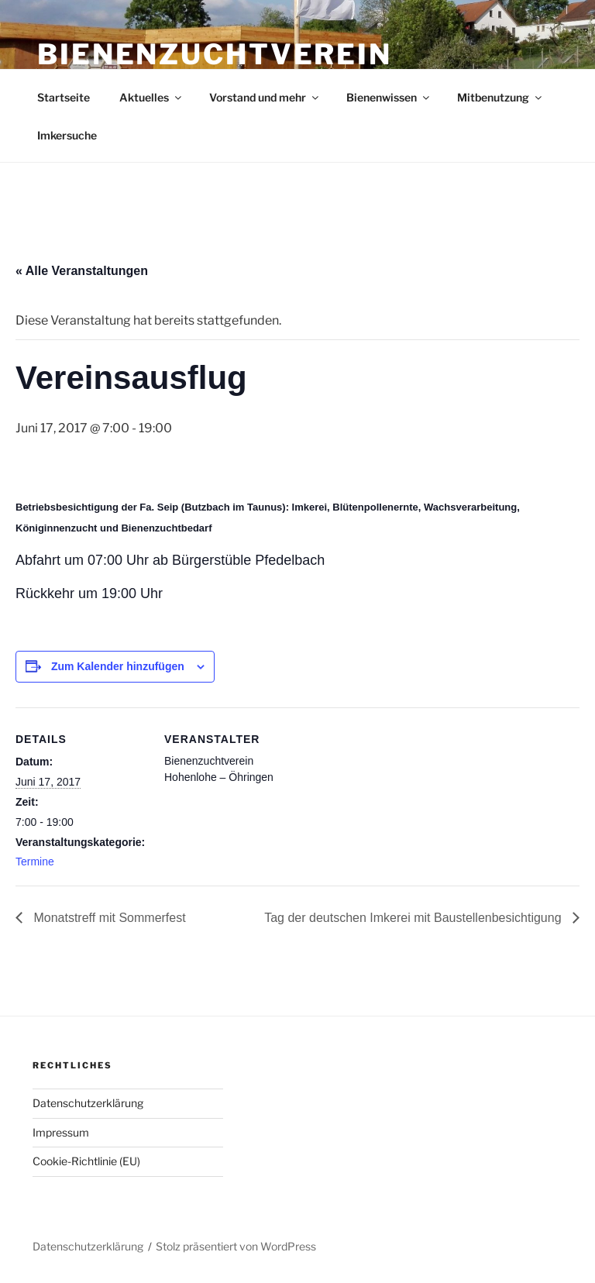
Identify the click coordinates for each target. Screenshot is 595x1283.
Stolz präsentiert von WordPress (236, 1246)
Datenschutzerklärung (88, 1102)
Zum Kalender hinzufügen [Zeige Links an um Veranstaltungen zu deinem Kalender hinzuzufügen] (117, 666)
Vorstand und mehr (265, 97)
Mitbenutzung (500, 97)
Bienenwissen (389, 97)
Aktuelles (151, 97)
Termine (34, 861)
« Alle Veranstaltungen (81, 270)
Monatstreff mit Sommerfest (108, 917)
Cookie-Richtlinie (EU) (86, 1161)
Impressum (61, 1132)
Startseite (63, 97)
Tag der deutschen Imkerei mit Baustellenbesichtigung (414, 917)
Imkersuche (67, 135)
